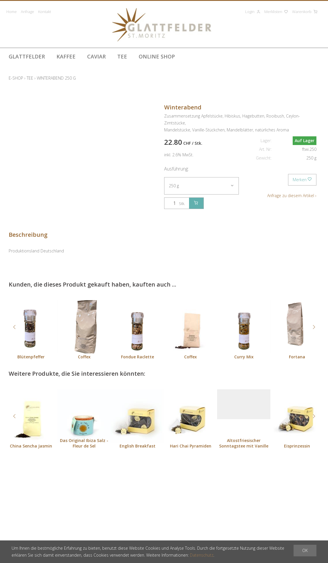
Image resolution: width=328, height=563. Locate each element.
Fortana (297, 357)
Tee (122, 56)
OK (305, 550)
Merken (302, 179)
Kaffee (66, 56)
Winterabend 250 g (56, 78)
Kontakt (44, 11)
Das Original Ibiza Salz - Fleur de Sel (84, 443)
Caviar (96, 56)
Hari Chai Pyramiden (190, 446)
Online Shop (157, 56)
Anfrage (27, 11)
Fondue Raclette (137, 357)
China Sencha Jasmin (31, 446)
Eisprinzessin (297, 446)
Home (11, 11)
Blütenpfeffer (31, 357)
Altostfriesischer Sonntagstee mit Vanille (243, 443)
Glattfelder (27, 56)
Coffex (84, 357)
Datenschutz (201, 555)
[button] (14, 327)
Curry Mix (244, 357)
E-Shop (16, 78)
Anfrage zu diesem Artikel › (291, 195)
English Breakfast (137, 446)
